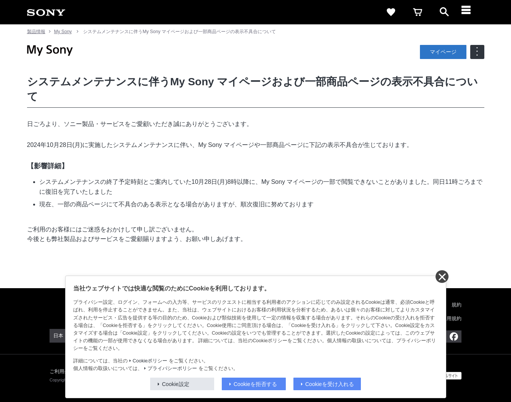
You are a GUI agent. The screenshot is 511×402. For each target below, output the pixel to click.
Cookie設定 (175, 384)
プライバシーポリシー (172, 368)
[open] (444, 12)
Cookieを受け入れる (329, 384)
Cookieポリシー (150, 361)
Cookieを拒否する (255, 384)
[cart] (417, 12)
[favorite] (391, 12)
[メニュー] (471, 12)
